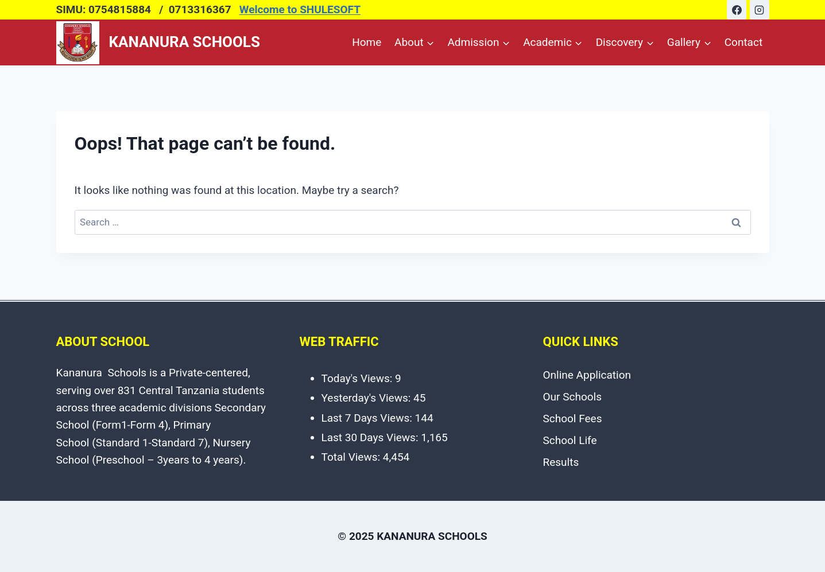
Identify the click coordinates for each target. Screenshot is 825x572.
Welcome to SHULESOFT (300, 9)
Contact (743, 42)
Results (561, 462)
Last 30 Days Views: (371, 437)
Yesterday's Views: (368, 397)
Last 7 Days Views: (368, 418)
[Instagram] (759, 10)
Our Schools (572, 396)
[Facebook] (736, 10)
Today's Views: (359, 378)
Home (366, 42)
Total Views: (352, 457)
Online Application (587, 375)
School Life (570, 440)
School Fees (572, 418)
